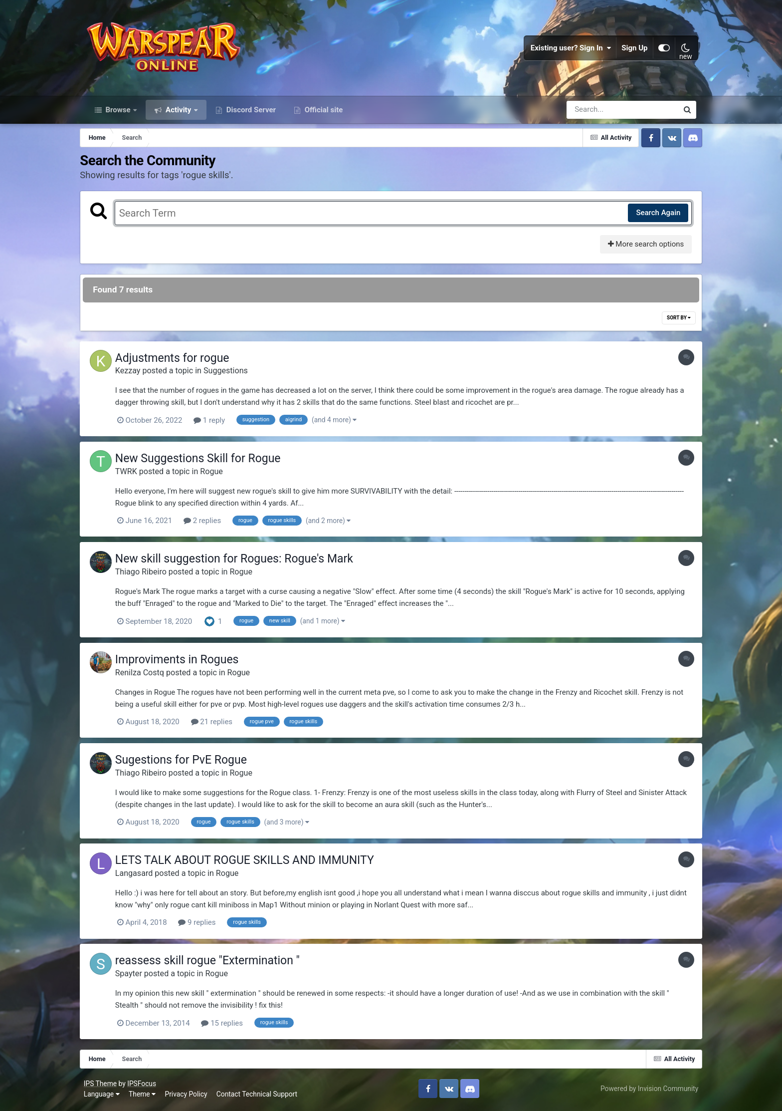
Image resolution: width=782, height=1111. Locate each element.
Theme (144, 1096)
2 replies (210, 524)
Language (104, 1096)
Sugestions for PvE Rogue (189, 762)
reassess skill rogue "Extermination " (215, 962)
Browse (118, 113)
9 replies (204, 924)
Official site (323, 113)
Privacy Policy (188, 1096)
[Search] (594, 114)
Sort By (673, 322)
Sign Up (633, 49)
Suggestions (233, 375)
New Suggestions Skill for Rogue (206, 462)
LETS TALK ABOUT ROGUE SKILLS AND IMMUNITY (252, 862)
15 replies (230, 1024)
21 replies (220, 724)
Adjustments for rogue (180, 362)
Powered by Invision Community (647, 1090)
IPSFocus (143, 1085)
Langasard (142, 875)
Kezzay (136, 375)
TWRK (134, 475)
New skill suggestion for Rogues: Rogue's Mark (242, 562)
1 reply (217, 424)
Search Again (652, 217)
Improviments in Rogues (185, 662)
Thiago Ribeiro (149, 575)
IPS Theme (102, 1085)
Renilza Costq (147, 675)
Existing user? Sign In (569, 49)
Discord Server (250, 113)
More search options (639, 248)
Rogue (219, 475)
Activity (178, 113)
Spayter (136, 975)
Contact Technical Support (258, 1096)
